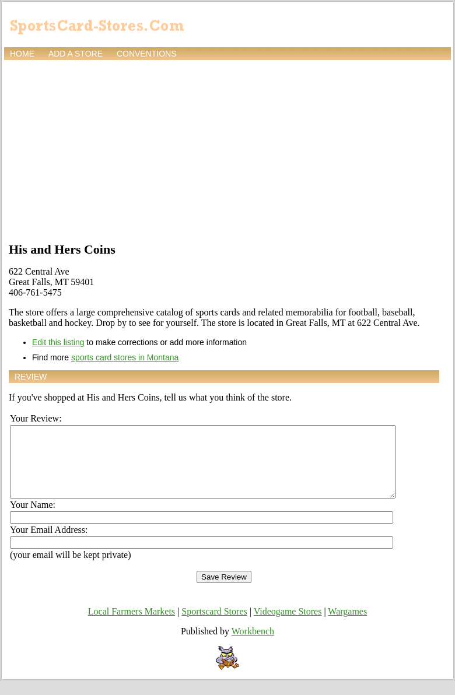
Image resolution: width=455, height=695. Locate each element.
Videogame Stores (288, 625)
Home (22, 53)
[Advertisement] (227, 149)
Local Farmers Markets (131, 625)
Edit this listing (58, 342)
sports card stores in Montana (124, 357)
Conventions (147, 53)
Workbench (253, 645)
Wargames (347, 625)
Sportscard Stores (214, 625)
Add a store (75, 53)
